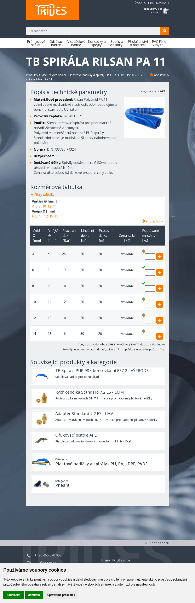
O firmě (149, 3)
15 (51, 216)
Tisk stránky (159, 75)
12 (49, 206)
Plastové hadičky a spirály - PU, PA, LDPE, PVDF (102, 75)
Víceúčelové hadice (76, 43)
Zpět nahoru (156, 543)
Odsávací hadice (56, 43)
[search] (164, 31)
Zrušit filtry (152, 221)
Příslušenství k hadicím (138, 43)
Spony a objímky (116, 43)
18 (56, 216)
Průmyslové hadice (36, 43)
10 (44, 206)
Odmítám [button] (34, 595)
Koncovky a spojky (97, 43)
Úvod (138, 3)
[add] (159, 256)
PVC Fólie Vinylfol (159, 43)
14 (54, 206)
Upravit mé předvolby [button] (61, 595)
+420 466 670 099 (48, 555)
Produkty (32, 75)
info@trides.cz (45, 562)
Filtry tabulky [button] (44, 194)
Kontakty (162, 3)
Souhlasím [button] (14, 595)
